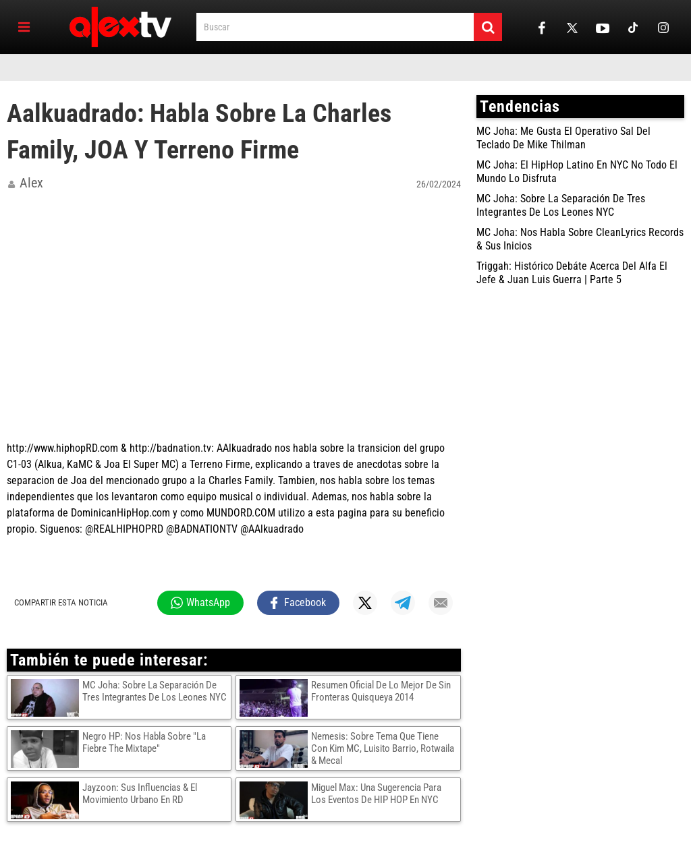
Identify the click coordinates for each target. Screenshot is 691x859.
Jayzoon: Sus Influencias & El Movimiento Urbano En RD (139, 793)
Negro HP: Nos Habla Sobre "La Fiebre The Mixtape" (144, 742)
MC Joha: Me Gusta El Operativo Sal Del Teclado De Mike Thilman (563, 138)
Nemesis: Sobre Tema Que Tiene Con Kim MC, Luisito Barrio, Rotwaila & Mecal (382, 748)
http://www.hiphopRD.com (62, 448)
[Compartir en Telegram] (403, 603)
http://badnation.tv (170, 448)
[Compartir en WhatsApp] (200, 603)
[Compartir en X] (365, 603)
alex (31, 183)
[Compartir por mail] (441, 603)
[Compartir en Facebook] (298, 603)
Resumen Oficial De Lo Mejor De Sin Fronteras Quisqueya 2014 (381, 691)
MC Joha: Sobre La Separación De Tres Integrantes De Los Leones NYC (154, 691)
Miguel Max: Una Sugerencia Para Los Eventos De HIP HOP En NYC (376, 793)
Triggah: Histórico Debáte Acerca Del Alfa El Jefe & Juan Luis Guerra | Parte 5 (571, 273)
